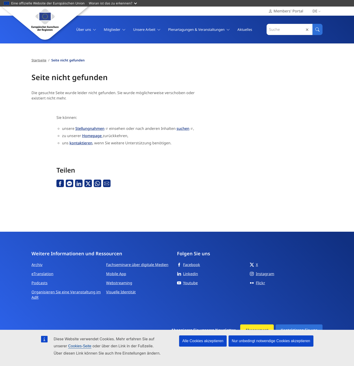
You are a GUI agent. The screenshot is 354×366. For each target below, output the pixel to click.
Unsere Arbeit (147, 29)
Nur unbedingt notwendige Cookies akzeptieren (271, 341)
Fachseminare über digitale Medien (137, 264)
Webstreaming (119, 282)
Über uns (86, 29)
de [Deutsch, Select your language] (317, 11)
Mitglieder (115, 29)
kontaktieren (80, 143)
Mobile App (116, 273)
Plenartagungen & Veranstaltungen (199, 29)
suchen (183, 128)
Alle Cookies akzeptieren (202, 341)
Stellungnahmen (89, 128)
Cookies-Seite (79, 346)
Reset (307, 29)
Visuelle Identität (121, 292)
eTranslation (42, 273)
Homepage (92, 135)
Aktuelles (244, 29)
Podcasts (39, 282)
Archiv (36, 264)
